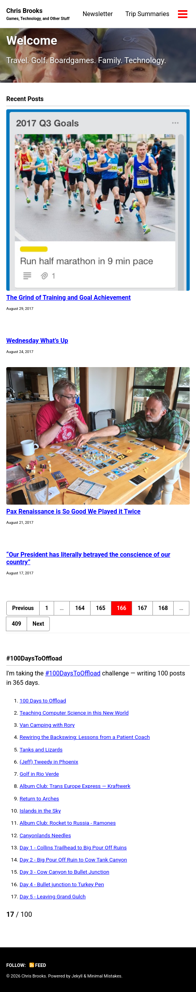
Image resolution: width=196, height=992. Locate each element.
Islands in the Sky (40, 810)
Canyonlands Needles (45, 835)
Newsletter (98, 14)
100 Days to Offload (43, 700)
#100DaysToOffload (72, 673)
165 (100, 608)
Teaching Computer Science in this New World (74, 713)
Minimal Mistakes (104, 976)
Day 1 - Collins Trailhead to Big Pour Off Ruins (73, 847)
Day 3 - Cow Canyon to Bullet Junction (64, 872)
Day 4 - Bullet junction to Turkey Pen (62, 884)
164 (80, 608)
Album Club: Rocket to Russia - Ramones (68, 823)
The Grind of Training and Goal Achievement (68, 297)
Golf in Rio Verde (39, 774)
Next (38, 624)
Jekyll (76, 976)
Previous (23, 608)
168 (163, 608)
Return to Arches (39, 798)
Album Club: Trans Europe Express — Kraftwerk (75, 786)
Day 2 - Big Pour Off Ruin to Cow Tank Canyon (73, 859)
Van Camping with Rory (47, 725)
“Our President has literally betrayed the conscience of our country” (88, 558)
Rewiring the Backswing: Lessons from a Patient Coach (85, 737)
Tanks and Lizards (41, 749)
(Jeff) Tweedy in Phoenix (49, 761)
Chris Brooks (37, 14)
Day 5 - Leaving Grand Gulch (53, 896)
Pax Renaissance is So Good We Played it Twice (73, 511)
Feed (37, 965)
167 (142, 608)
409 (16, 624)
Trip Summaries (147, 14)
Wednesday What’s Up (37, 340)
